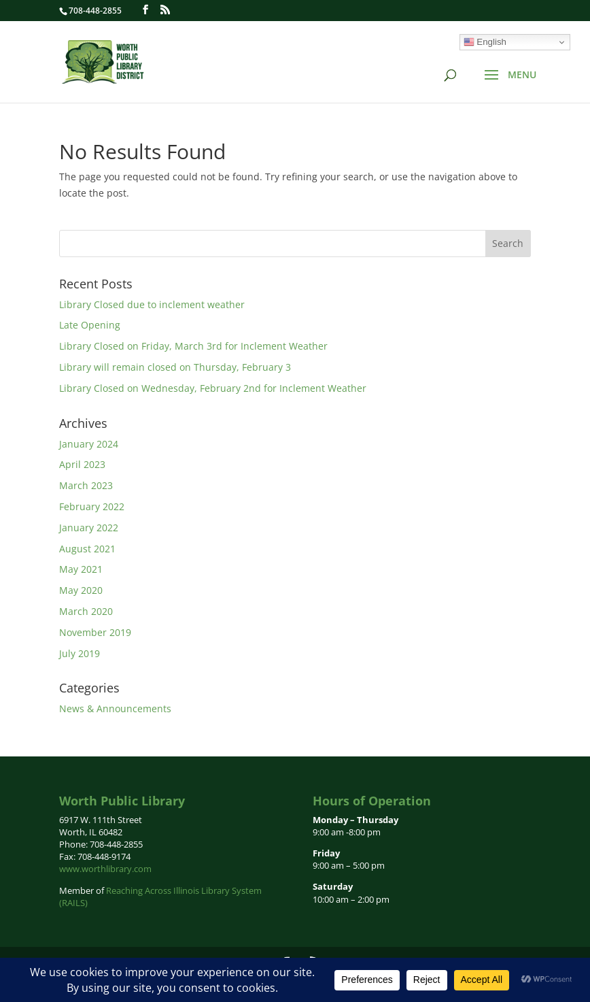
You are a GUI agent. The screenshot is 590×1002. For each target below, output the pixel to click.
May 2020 (81, 590)
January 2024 (88, 443)
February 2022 (91, 506)
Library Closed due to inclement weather (152, 304)
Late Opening (89, 324)
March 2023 (86, 485)
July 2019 (79, 653)
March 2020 (86, 611)
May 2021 (81, 569)
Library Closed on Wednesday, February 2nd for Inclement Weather (212, 388)
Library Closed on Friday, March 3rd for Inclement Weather (193, 345)
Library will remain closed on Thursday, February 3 (175, 367)
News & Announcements (115, 708)
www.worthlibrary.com (105, 869)
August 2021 (87, 548)
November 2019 (95, 632)
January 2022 (88, 527)
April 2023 (82, 464)
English (485, 42)
